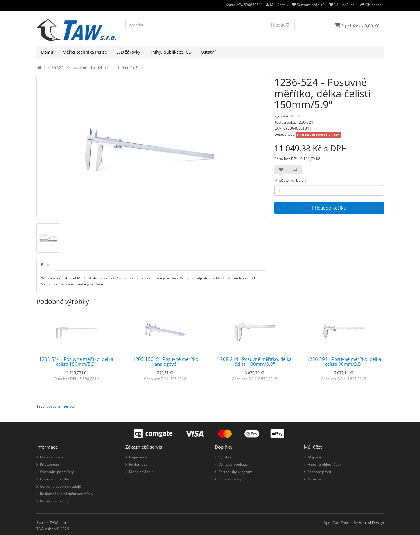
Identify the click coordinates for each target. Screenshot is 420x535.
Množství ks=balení (290, 180)
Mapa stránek (141, 471)
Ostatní (208, 52)
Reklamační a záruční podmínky (66, 493)
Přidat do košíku (329, 208)
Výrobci (224, 457)
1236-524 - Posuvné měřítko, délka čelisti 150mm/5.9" (92, 67)
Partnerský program (235, 471)
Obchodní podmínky (57, 471)
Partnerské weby (54, 501)
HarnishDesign (371, 522)
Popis (45, 264)
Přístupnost (49, 464)
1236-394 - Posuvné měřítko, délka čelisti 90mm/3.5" (344, 361)
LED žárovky (128, 52)
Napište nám (140, 457)
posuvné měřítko (60, 406)
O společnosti (51, 457)
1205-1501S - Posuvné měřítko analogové (165, 361)
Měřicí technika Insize (85, 52)
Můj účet (314, 457)
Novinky (314, 479)
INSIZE (295, 116)
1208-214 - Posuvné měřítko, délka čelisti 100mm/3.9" (254, 361)
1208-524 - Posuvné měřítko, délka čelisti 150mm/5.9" (76, 361)
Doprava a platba (54, 479)
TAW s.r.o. (58, 522)
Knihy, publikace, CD (170, 52)
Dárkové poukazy (233, 464)
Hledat (280, 25)
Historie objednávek (324, 464)
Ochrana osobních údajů (60, 486)
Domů (47, 52)
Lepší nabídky (229, 479)
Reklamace (138, 464)
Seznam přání (319, 471)
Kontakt (234, 4)
